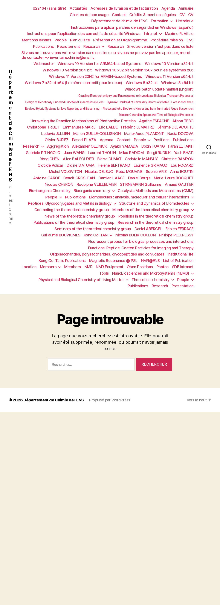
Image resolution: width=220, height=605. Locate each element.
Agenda (168, 8)
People (61, 40)
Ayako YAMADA (124, 146)
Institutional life (181, 254)
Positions (162, 140)
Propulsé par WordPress (109, 400)
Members (48, 267)
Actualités (78, 8)
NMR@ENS (150, 260)
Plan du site (80, 40)
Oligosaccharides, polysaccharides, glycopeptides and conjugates (107, 254)
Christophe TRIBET (43, 127)
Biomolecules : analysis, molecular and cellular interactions (139, 197)
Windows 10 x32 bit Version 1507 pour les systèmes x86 (144, 70)
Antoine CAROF (46, 178)
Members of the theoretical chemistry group (150, 209)
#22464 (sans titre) (49, 8)
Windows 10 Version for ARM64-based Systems (99, 63)
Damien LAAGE (111, 178)
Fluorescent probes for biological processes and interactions (141, 241)
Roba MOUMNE (129, 171)
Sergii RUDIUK (159, 152)
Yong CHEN (50, 159)
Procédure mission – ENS (172, 40)
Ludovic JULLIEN (55, 133)
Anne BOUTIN (182, 171)
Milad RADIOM (131, 152)
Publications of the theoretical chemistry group (74, 222)
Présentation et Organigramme (120, 40)
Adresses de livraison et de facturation (124, 8)
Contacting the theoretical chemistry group (71, 209)
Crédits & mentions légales (152, 14)
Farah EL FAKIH (181, 146)
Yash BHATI (184, 152)
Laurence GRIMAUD (150, 165)
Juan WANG (74, 152)
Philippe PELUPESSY (176, 235)
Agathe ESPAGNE (154, 121)
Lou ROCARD (182, 165)
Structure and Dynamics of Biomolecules (154, 203)
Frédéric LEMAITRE (137, 127)
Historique (185, 21)
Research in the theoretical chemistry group (156, 222)
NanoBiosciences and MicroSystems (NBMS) (150, 273)
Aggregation (58, 146)
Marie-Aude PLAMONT (144, 133)
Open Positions (140, 267)
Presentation (182, 286)
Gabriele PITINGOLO (43, 152)
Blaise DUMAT (109, 159)
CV (182, 14)
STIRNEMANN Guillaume (140, 184)
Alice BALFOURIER (78, 159)
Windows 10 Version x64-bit (67, 70)
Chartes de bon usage (89, 14)
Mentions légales (36, 40)
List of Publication (178, 260)
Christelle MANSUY (141, 159)
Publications (43, 46)
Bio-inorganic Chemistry (49, 190)
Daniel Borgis (139, 178)
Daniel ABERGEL (148, 229)
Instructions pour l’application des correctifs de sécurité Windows (84, 33)
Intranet (150, 33)
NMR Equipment (109, 267)
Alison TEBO (183, 121)
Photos (162, 267)
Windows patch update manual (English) (159, 89)
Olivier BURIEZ (57, 140)
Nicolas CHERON (59, 184)
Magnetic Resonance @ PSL (113, 260)
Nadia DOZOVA (180, 133)
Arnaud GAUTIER (179, 184)
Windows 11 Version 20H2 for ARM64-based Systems (95, 76)
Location (29, 267)
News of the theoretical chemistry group (79, 216)
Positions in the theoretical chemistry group (156, 216)
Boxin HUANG (153, 146)
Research (91, 46)
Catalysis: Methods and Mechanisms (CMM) (156, 190)
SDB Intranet (183, 267)
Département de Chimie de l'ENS (11, 125)
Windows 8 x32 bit (142, 82)
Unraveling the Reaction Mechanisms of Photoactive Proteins (83, 121)
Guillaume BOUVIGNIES (60, 235)
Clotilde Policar (50, 165)
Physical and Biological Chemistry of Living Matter (81, 279)
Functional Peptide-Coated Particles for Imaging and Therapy (141, 248)
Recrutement (68, 46)
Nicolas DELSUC (99, 171)
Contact (119, 14)
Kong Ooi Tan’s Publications (62, 260)
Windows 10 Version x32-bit (169, 63)
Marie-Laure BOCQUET (174, 178)
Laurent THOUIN (102, 152)
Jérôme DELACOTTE (175, 127)
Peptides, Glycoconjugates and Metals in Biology (70, 203)
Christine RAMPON (177, 159)
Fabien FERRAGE (179, 229)
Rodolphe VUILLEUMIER (97, 184)
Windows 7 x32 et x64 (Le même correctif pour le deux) (73, 82)
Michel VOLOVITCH (65, 171)
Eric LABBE (108, 127)
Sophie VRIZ (156, 171)
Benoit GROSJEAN (79, 178)
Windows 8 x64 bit (177, 82)
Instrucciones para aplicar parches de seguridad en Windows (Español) (132, 27)
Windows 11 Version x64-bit (169, 76)
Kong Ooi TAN (96, 235)
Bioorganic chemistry (92, 190)
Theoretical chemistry (150, 279)
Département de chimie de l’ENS (119, 21)
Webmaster (44, 63)
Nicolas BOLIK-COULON (135, 235)
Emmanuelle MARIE (79, 127)
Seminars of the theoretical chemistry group (93, 229)
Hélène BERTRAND (114, 165)
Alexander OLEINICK (89, 146)
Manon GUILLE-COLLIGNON (97, 133)
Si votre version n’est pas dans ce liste (160, 46)
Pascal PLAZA (84, 140)
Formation (159, 21)
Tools (104, 273)
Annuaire (186, 8)
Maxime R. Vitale (179, 33)
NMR (88, 267)
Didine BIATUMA (80, 165)
